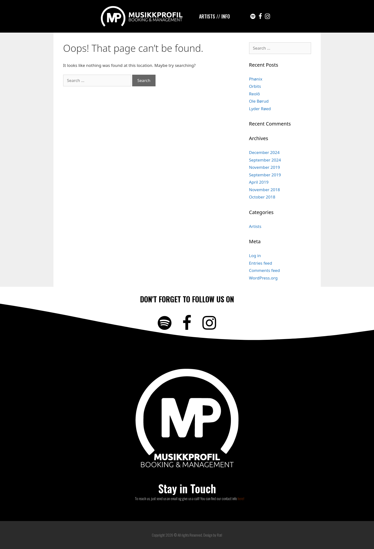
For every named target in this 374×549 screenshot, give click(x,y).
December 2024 (264, 152)
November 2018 (264, 189)
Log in (255, 255)
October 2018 (262, 197)
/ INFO (224, 16)
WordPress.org (263, 278)
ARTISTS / (208, 16)
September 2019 (265, 175)
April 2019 (259, 182)
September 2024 (265, 160)
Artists (255, 226)
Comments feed (264, 270)
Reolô (254, 94)
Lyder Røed (260, 108)
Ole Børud (259, 101)
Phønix (255, 79)
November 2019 (264, 167)
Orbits (255, 86)
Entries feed (260, 263)
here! (241, 498)
